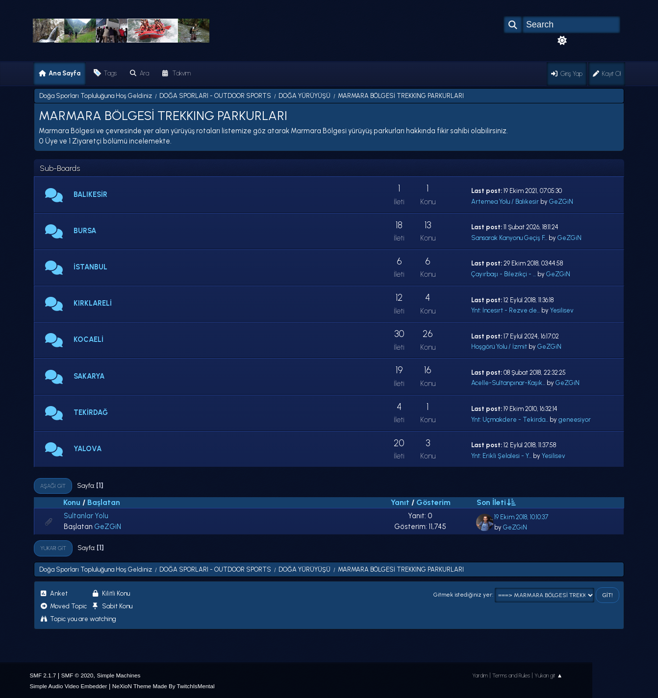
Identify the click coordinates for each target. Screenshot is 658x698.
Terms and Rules (511, 675)
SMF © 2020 (77, 675)
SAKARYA (89, 376)
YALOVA (87, 448)
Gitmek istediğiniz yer (462, 594)
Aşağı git (53, 485)
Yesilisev (562, 310)
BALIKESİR (90, 194)
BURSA (85, 230)
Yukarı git (53, 548)
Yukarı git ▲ (548, 675)
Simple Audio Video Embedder (68, 686)
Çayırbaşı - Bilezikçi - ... (503, 274)
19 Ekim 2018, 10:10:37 (521, 517)
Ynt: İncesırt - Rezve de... (505, 310)
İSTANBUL (90, 267)
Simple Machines (119, 675)
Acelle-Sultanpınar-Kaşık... (508, 382)
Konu (71, 502)
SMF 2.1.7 (42, 675)
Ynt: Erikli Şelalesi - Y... (501, 455)
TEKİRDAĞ (91, 412)
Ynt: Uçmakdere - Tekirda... (509, 419)
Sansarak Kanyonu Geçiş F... (509, 237)
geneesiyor (574, 419)
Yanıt (400, 502)
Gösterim (433, 502)
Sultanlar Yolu (86, 515)
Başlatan (103, 502)
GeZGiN (561, 201)
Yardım (480, 675)
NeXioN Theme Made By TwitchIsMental (163, 686)
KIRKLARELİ (93, 303)
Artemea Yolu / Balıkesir (505, 201)
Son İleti (496, 502)
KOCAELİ (88, 339)
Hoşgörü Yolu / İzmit (499, 346)
